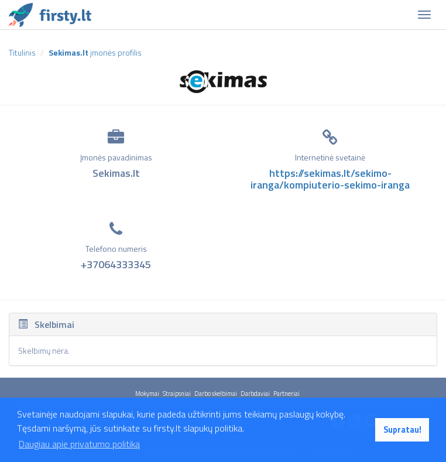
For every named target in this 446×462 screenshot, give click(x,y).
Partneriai (286, 393)
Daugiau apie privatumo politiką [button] (79, 444)
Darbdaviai (255, 393)
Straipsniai (177, 393)
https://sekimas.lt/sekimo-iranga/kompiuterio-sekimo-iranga (330, 179)
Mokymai (147, 393)
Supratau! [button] (402, 429)
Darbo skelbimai (215, 393)
